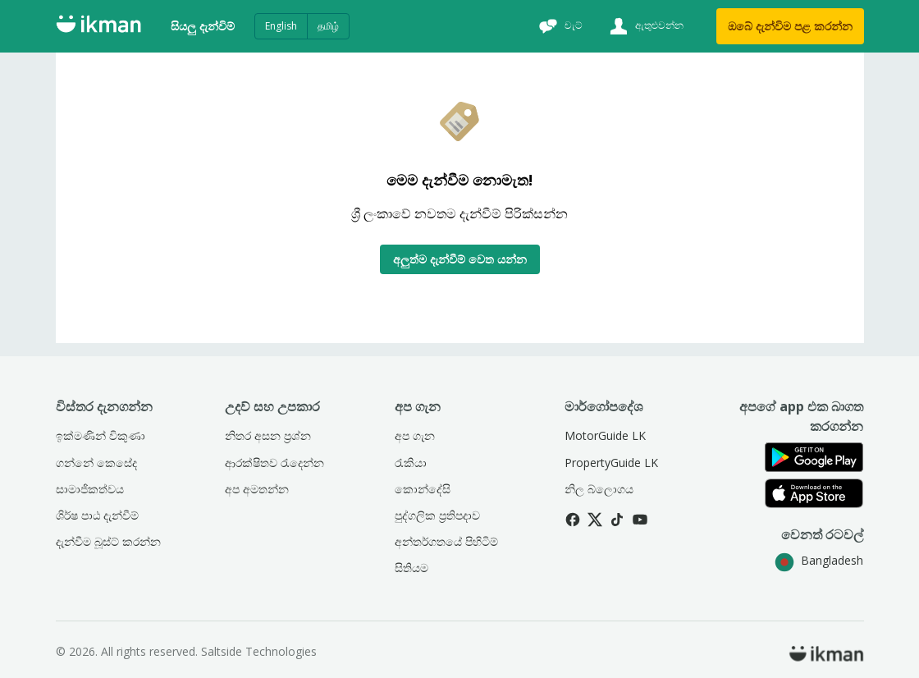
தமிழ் (328, 26)
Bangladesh (819, 560)
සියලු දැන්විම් (203, 26)
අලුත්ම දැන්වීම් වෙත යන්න (460, 259)
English (281, 26)
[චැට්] (559, 26)
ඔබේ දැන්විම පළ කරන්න (790, 26)
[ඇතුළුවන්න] (645, 26)
